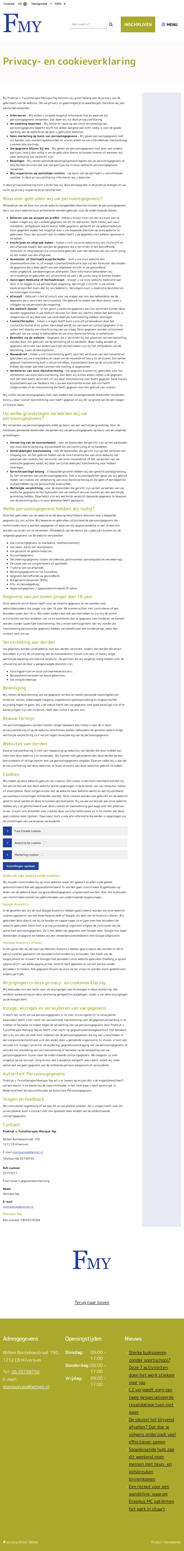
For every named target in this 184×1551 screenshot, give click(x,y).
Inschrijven (138, 24)
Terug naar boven (92, 1302)
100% (57, 4)
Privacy (156, 1542)
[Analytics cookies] (44, 843)
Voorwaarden (172, 1542)
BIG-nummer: (11, 1220)
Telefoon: (9, 1159)
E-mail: (8, 1152)
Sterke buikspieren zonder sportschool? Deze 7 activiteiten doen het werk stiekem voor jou (151, 1367)
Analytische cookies (28, 843)
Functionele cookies (28, 831)
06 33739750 (26, 1372)
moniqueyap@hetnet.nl (28, 1152)
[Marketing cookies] (42, 854)
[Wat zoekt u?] (88, 24)
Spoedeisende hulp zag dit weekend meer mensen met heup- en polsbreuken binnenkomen (151, 1464)
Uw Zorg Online (16, 1542)
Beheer (33, 1542)
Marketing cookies (27, 855)
